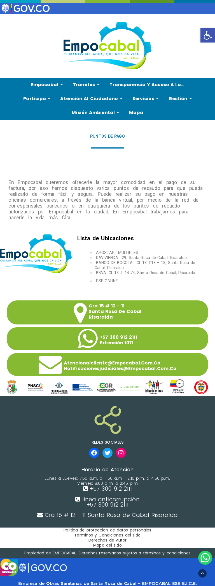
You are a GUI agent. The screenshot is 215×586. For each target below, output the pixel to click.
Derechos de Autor (107, 540)
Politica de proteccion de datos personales (107, 530)
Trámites (86, 84)
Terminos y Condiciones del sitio (107, 535)
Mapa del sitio (107, 545)
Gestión (180, 98)
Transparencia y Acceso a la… (146, 84)
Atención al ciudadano (91, 98)
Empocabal (47, 84)
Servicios (145, 98)
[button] (207, 35)
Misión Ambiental (95, 112)
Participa (36, 98)
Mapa (136, 112)
